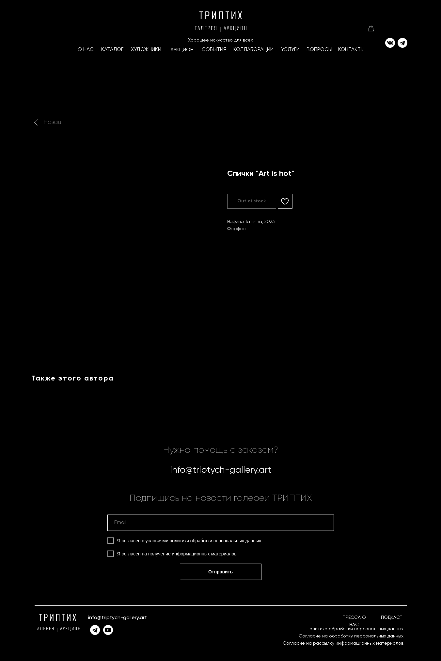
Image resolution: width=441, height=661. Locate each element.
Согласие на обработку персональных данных (351, 636)
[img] (371, 28)
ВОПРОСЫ (319, 49)
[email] (220, 523)
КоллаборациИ (253, 49)
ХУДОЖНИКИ (146, 49)
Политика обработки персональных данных (355, 629)
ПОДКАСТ (391, 617)
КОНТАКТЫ (351, 49)
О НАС (86, 49)
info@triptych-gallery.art (220, 470)
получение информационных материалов (192, 553)
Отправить (220, 571)
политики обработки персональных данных (215, 540)
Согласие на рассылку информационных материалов (343, 643)
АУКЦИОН (182, 50)
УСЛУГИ (290, 49)
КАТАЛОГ (112, 49)
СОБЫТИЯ (214, 49)
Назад (52, 122)
